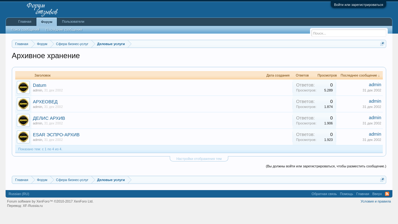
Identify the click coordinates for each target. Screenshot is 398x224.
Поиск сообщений (25, 29)
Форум (47, 22)
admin (37, 90)
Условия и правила (376, 201)
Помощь (346, 194)
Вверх (377, 194)
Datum (39, 85)
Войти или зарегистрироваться (358, 5)
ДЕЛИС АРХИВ (49, 118)
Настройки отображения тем (199, 159)
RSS (387, 194)
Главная (24, 21)
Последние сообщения (64, 29)
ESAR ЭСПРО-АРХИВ (56, 134)
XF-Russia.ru (33, 206)
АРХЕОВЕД (45, 101)
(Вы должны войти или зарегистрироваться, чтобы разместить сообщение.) (326, 166)
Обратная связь (324, 194)
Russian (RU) (19, 194)
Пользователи (73, 21)
